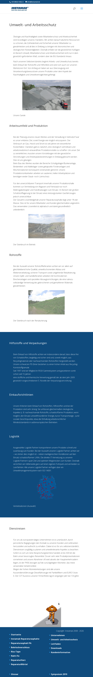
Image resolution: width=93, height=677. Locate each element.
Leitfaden (56, 644)
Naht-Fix (15, 656)
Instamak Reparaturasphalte (25, 638)
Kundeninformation (60, 652)
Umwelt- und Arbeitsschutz (64, 639)
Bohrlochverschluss (20, 647)
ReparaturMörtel (19, 664)
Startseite (16, 634)
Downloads (56, 648)
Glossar (14, 674)
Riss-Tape (15, 651)
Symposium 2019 (59, 674)
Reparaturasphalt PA (21, 643)
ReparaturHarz (18, 660)
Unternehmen (58, 635)
